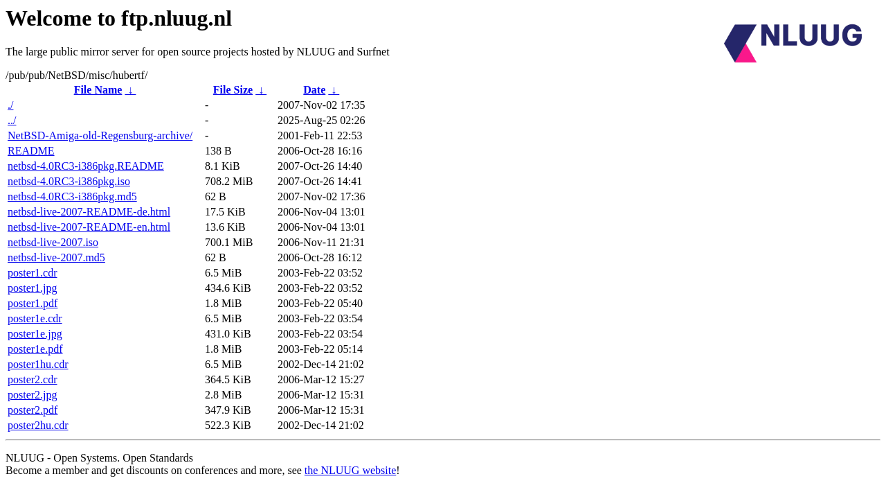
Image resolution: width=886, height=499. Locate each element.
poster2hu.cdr (38, 425)
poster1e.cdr (35, 318)
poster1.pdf (32, 303)
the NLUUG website (350, 470)
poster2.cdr (32, 379)
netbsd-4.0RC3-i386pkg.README (86, 166)
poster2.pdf (32, 410)
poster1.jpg (32, 288)
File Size (233, 90)
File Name (98, 90)
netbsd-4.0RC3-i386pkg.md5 (72, 196)
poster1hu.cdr (38, 364)
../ (12, 120)
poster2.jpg (32, 395)
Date (314, 90)
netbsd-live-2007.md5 (56, 257)
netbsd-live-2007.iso (53, 242)
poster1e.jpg (35, 334)
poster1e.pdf (35, 349)
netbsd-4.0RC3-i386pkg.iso (69, 181)
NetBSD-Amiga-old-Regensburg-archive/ (100, 135)
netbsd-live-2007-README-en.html (89, 227)
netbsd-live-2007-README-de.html (89, 212)
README (31, 151)
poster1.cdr (32, 273)
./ (10, 105)
